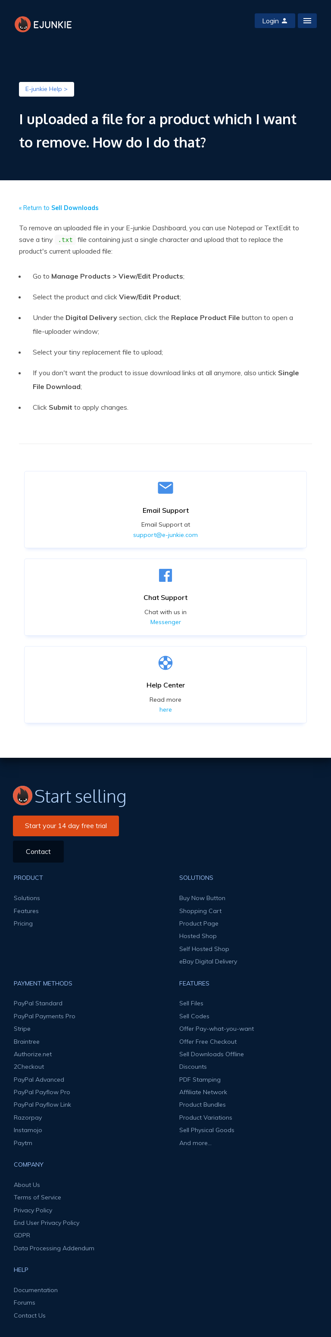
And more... (195, 1143)
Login (275, 20)
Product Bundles (202, 1104)
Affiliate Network (203, 1092)
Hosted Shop (198, 936)
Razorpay (28, 1117)
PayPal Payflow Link (42, 1104)
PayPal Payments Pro (44, 1016)
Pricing (23, 923)
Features (26, 911)
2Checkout (29, 1066)
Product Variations (205, 1117)
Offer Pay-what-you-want (216, 1029)
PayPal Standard (38, 1003)
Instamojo (28, 1130)
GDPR (22, 1235)
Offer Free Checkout (208, 1041)
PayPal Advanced (39, 1079)
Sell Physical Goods (206, 1130)
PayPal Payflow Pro (42, 1092)
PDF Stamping (200, 1079)
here (165, 709)
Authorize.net (33, 1054)
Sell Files (191, 1003)
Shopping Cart (200, 911)
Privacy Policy (33, 1210)
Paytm (23, 1143)
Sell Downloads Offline (211, 1054)
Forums (24, 1302)
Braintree (27, 1041)
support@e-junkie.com (165, 535)
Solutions (27, 898)
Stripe (22, 1029)
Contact (38, 851)
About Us (27, 1185)
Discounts (193, 1066)
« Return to (59, 208)
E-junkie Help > (46, 89)
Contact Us (30, 1315)
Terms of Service (37, 1197)
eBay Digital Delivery (208, 961)
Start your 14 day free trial (66, 825)
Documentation (36, 1290)
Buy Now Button (202, 898)
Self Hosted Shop (204, 949)
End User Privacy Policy (46, 1223)
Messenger (165, 622)
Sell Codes (194, 1016)
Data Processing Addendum (54, 1248)
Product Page (199, 923)
